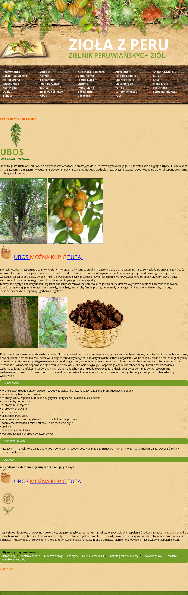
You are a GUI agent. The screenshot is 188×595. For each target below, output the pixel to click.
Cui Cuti (158, 76)
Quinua (7, 91)
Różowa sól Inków (51, 91)
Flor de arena (11, 79)
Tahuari (8, 95)
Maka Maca (160, 83)
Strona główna (9, 118)
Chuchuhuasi (11, 83)
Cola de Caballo (125, 76)
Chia (156, 79)
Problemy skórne (29, 556)
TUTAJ (75, 257)
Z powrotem (7, 568)
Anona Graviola (163, 72)
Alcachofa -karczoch (91, 72)
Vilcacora (84, 95)
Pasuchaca (160, 87)
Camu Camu (86, 76)
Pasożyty (72, 556)
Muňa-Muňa (86, 87)
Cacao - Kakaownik (15, 76)
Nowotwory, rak (152, 556)
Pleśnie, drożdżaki (93, 556)
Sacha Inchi (85, 91)
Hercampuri (48, 79)
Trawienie (172, 556)
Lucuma (83, 83)
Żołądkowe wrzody (13, 559)
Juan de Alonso (50, 83)
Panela (119, 87)
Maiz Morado (124, 83)
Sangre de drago (126, 91)
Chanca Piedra (124, 79)
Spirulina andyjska (165, 91)
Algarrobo (122, 72)
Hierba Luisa (86, 79)
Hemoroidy (29, 118)
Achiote (45, 72)
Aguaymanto (11, 72)
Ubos (43, 95)
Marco (44, 87)
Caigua (44, 76)
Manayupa (10, 87)
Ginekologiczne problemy (123, 556)
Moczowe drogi (53, 556)
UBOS (22, 257)
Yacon (119, 95)
